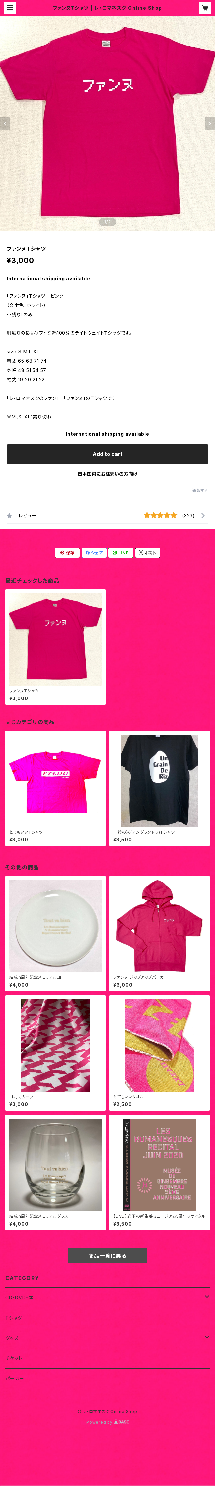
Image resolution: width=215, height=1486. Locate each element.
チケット (13, 1358)
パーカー (14, 1378)
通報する (200, 490)
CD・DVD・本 (19, 1297)
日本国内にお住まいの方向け (107, 474)
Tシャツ (13, 1318)
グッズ (11, 1338)
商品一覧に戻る (107, 1256)
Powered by (107, 1422)
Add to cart (108, 454)
